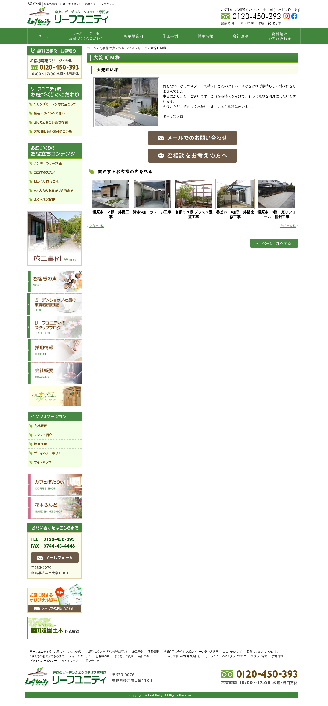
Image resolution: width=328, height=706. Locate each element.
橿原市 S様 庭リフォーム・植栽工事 (276, 214)
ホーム (91, 48)
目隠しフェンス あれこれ (262, 651)
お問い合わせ (91, 660)
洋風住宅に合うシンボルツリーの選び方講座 (191, 651)
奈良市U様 (96, 226)
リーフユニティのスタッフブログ (225, 656)
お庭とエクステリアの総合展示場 (106, 651)
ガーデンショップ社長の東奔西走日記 (177, 656)
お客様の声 (107, 48)
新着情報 (153, 651)
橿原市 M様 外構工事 (110, 214)
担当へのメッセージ (132, 48)
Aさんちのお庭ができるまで (47, 656)
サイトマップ (70, 660)
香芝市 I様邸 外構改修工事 (235, 214)
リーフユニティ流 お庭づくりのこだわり (56, 651)
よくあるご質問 (123, 656)
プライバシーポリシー (43, 660)
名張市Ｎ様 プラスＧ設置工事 (193, 214)
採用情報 (277, 656)
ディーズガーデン (80, 656)
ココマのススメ (232, 651)
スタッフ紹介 (259, 656)
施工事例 (137, 651)
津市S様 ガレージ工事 (152, 212)
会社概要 (143, 656)
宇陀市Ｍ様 (288, 226)
